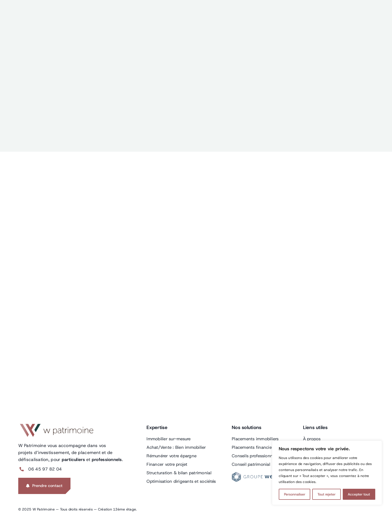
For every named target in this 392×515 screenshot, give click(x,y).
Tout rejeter (327, 494)
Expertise (156, 427)
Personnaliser (294, 494)
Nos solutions (247, 427)
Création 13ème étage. (117, 509)
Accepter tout (359, 494)
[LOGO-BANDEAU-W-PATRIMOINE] (55, 426)
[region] (327, 473)
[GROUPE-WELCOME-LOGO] (262, 474)
